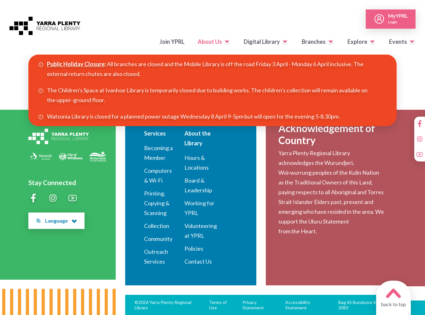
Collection (156, 225)
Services (155, 133)
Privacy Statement (253, 305)
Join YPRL (172, 41)
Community (158, 238)
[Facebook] (419, 123)
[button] (227, 41)
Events (398, 41)
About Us (210, 41)
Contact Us (198, 261)
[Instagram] (419, 139)
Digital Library (262, 41)
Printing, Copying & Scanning (157, 203)
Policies (193, 248)
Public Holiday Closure (76, 64)
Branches (314, 41)
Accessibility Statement (297, 305)
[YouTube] (419, 154)
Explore (357, 41)
